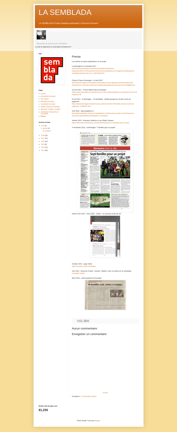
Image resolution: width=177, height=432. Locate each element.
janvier (45, 128)
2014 (43, 147)
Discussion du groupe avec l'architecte (52, 43)
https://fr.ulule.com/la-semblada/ (84, 266)
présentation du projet (48, 96)
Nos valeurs (45, 99)
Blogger (97, 421)
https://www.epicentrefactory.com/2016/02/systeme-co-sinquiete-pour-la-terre (100, 123)
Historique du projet (47, 101)
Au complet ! (46, 131)
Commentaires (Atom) (88, 396)
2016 (43, 141)
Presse (43, 116)
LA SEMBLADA (65, 12)
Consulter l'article (78, 273)
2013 (43, 150)
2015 (43, 144)
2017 (43, 138)
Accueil (105, 393)
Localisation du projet (48, 104)
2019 (43, 126)
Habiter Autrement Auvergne (50, 107)
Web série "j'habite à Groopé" (51, 109)
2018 (43, 135)
